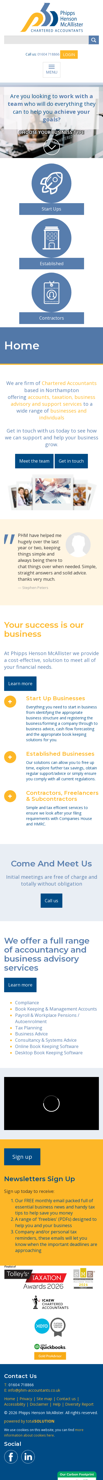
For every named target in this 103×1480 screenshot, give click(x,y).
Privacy (26, 1398)
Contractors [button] (51, 318)
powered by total (29, 1421)
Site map (44, 1398)
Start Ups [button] (51, 209)
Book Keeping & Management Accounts (56, 1009)
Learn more (20, 684)
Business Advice (31, 1034)
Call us (51, 901)
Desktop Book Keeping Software (49, 1053)
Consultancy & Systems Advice (46, 1040)
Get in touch (71, 461)
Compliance (27, 1003)
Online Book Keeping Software (47, 1046)
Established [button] (51, 264)
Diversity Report (79, 1404)
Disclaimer (39, 1404)
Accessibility (14, 1404)
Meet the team (34, 461)
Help (57, 1404)
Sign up (22, 1156)
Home (9, 1398)
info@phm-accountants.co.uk (34, 1390)
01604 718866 (48, 54)
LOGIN (69, 54)
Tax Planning (28, 1028)
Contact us (66, 1398)
